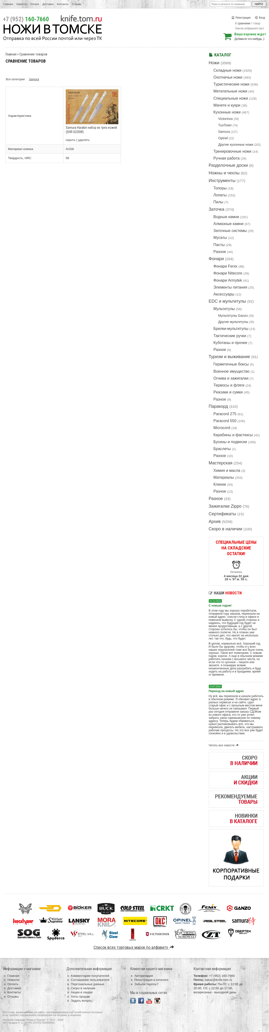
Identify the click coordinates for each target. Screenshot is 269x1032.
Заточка (217, 209)
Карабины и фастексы (233, 435)
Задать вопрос (79, 1000)
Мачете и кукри (227, 105)
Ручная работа (227, 158)
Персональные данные (85, 984)
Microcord (222, 428)
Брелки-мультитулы (231, 329)
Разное (220, 252)
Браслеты (222, 449)
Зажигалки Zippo (225, 506)
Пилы (218, 202)
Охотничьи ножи (228, 77)
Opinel (223, 138)
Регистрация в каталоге (149, 980)
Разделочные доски (228, 165)
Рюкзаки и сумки (228, 392)
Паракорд (218, 406)
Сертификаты (222, 513)
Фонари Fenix (225, 266)
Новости (21, 4)
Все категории (15, 79)
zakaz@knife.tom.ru (218, 980)
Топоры (220, 188)
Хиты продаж (78, 996)
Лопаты (220, 195)
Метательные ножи (230, 91)
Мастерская (220, 463)
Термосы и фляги (229, 385)
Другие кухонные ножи (235, 144)
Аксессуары (224, 294)
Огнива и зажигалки (231, 378)
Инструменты (222, 180)
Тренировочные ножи (232, 151)
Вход (260, 17)
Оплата (34, 4)
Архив (215, 521)
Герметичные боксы (231, 364)
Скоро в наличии (225, 529)
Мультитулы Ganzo (233, 315)
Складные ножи (228, 70)
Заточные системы (230, 231)
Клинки (220, 484)
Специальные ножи (231, 98)
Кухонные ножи (227, 112)
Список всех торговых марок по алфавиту (134, 947)
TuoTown (225, 125)
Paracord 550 (225, 421)
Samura (224, 132)
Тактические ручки (230, 336)
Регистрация (241, 17)
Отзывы (76, 4)
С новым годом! (220, 605)
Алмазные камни (229, 224)
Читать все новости (224, 745)
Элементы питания (230, 287)
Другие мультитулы (233, 322)
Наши (225, 593)
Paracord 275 (225, 414)
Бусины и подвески (230, 442)
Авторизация (141, 976)
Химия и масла (227, 470)
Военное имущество (232, 371)
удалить (84, 140)
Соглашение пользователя (87, 980)
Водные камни (226, 217)
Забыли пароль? (144, 984)
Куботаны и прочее (230, 343)
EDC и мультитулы (227, 301)
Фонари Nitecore (228, 273)
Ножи (214, 62)
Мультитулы (224, 309)
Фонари (216, 258)
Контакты (62, 4)
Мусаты (220, 238)
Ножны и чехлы (224, 173)
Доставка (48, 4)
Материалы (224, 477)
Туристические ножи (232, 84)
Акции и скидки (79, 992)
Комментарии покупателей (87, 976)
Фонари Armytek (228, 280)
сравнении (243, 23)
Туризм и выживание (229, 356)
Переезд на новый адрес (226, 691)
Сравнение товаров (33, 54)
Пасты (219, 245)
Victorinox (225, 119)
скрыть (71, 140)
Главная (8, 4)
